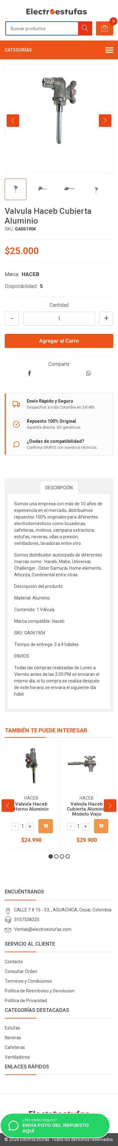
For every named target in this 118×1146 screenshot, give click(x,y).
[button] (50, 856)
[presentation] (13, 120)
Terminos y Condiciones (28, 981)
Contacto (14, 961)
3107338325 (26, 919)
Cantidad (59, 305)
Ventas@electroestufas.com (42, 929)
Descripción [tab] (59, 487)
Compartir (59, 364)
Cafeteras (15, 1047)
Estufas (12, 1027)
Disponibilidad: (21, 286)
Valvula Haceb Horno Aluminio (31, 806)
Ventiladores (17, 1057)
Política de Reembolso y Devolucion (40, 990)
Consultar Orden (21, 971)
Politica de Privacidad (26, 1000)
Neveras (13, 1037)
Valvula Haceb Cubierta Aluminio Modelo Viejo (87, 809)
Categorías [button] (59, 50)
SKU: (9, 228)
